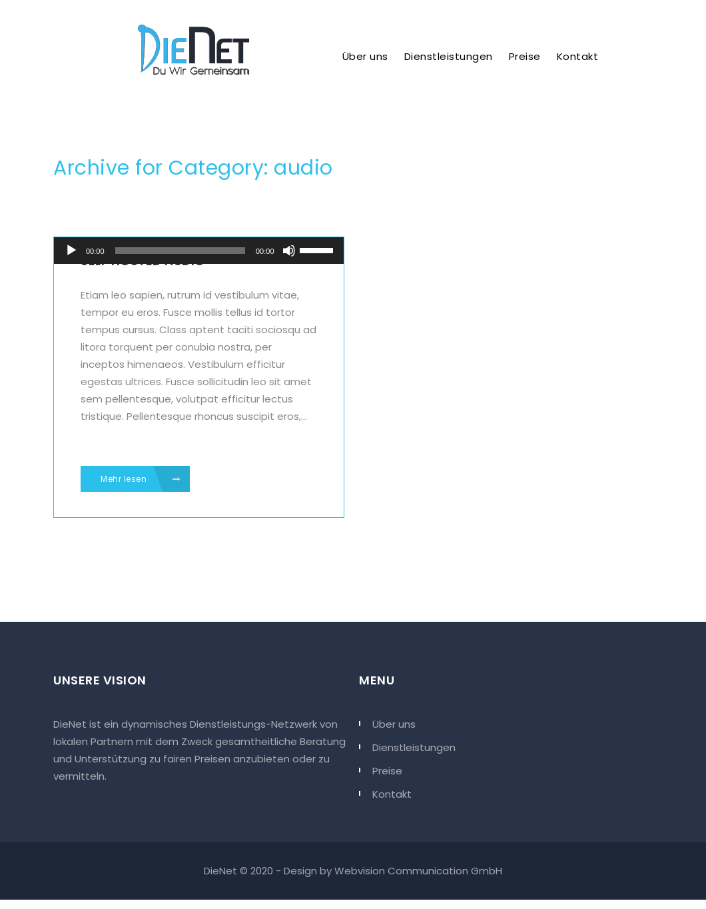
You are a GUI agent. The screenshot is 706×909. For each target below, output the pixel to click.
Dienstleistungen (448, 56)
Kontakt (578, 56)
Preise (525, 56)
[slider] (180, 250)
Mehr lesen (140, 479)
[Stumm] (289, 250)
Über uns (365, 56)
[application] (199, 250)
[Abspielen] (71, 250)
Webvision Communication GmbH (418, 871)
